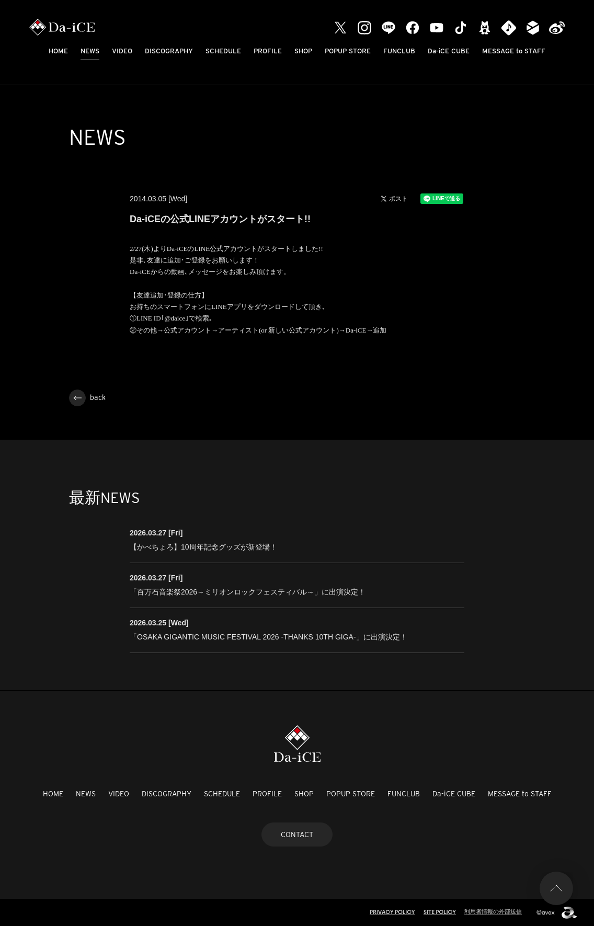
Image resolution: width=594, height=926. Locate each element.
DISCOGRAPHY (169, 51)
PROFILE (268, 51)
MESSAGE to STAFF (513, 51)
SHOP (303, 51)
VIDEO (122, 51)
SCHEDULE (223, 51)
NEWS (90, 51)
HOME (58, 51)
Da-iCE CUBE (449, 51)
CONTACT (297, 834)
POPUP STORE (348, 51)
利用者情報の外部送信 (493, 911)
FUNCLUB (399, 51)
